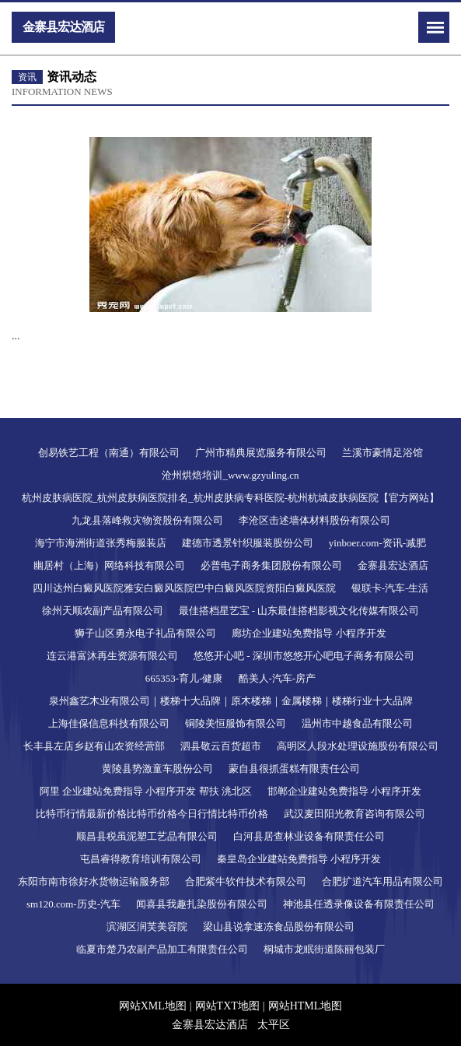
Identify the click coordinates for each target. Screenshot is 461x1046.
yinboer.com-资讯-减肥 (377, 543)
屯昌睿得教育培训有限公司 (140, 859)
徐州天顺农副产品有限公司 (102, 610)
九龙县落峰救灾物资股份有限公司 (147, 520)
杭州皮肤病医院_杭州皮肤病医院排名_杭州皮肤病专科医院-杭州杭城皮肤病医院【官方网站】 (230, 498)
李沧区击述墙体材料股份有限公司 (314, 520)
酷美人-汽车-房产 (277, 678)
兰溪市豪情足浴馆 (382, 453)
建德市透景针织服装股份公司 (247, 543)
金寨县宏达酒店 (393, 565)
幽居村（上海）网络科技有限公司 (109, 565)
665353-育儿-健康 (184, 678)
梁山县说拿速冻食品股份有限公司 (278, 926)
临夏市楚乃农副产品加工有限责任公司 (162, 949)
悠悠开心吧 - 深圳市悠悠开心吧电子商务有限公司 (304, 656)
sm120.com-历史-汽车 (73, 904)
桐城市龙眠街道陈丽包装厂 (324, 949)
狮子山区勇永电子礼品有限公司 (145, 633)
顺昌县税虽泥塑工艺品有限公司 (147, 836)
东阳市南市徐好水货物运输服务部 (93, 881)
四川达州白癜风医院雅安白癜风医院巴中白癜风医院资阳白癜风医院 (184, 588)
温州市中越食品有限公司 (357, 723)
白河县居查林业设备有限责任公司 (309, 836)
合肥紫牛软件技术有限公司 (245, 881)
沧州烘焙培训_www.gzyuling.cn (230, 475)
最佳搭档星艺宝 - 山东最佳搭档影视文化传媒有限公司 (299, 610)
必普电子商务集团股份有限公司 (271, 565)
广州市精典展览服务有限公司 (261, 453)
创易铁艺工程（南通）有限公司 (109, 453)
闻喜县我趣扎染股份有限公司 (201, 904)
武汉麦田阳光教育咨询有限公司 (354, 814)
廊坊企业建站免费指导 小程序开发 (309, 633)
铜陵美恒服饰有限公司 (235, 723)
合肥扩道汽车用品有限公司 (382, 881)
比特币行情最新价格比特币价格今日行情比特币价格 (152, 814)
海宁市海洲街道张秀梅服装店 (100, 543)
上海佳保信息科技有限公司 (108, 723)
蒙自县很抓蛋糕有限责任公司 (294, 768)
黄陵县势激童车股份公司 (157, 768)
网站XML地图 (153, 1006)
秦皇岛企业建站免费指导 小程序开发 (299, 859)
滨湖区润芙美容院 (147, 926)
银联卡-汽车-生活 (390, 588)
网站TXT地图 (227, 1006)
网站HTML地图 (305, 1006)
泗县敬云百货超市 (220, 746)
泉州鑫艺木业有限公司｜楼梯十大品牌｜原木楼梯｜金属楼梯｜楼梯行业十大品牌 (231, 701)
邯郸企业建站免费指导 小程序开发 (344, 791)
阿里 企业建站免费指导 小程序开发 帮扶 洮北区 (146, 791)
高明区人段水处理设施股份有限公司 (357, 746)
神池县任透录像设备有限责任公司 (359, 904)
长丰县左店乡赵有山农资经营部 (94, 746)
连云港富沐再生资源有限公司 (112, 656)
